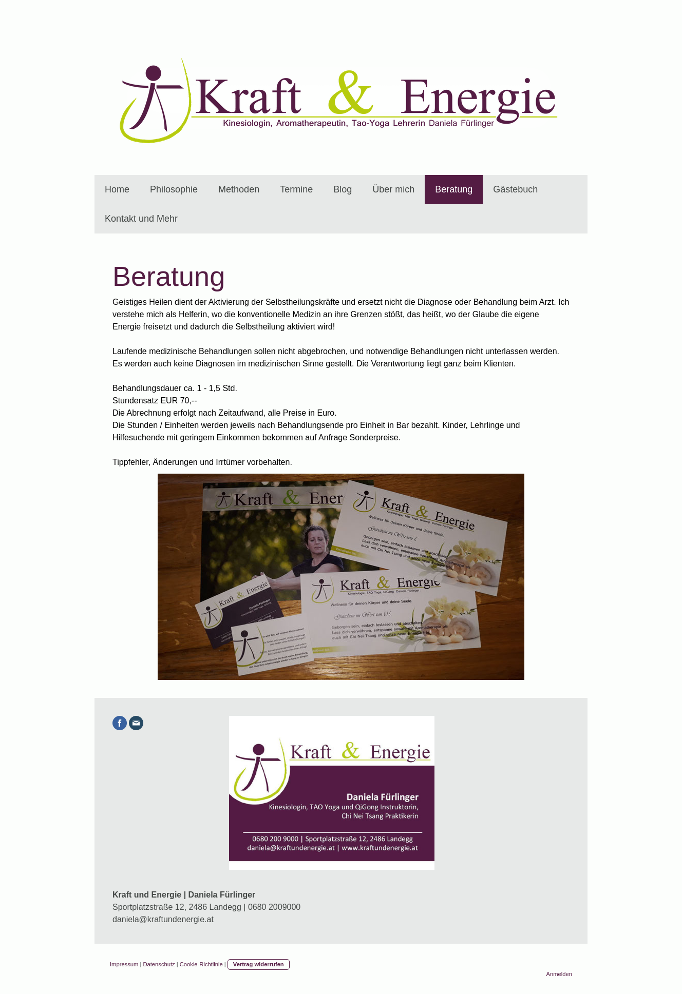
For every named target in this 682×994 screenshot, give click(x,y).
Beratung (453, 189)
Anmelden (559, 974)
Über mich (393, 189)
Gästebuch (515, 189)
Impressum (124, 964)
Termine (296, 189)
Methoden (238, 189)
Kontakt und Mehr (141, 218)
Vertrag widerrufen (258, 964)
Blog (342, 189)
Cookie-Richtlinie (201, 964)
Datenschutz (159, 964)
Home (117, 189)
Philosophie (174, 189)
